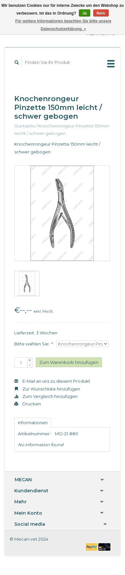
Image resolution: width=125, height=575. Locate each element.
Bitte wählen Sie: (33, 343)
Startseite (24, 125)
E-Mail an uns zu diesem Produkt (52, 381)
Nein (101, 13)
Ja (84, 13)
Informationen (33, 422)
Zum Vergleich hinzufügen (46, 396)
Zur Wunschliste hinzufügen (47, 388)
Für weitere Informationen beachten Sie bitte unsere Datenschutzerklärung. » (63, 25)
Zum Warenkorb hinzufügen (68, 362)
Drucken (27, 403)
